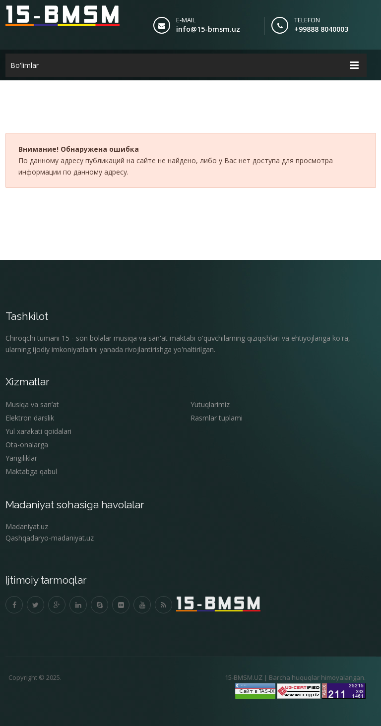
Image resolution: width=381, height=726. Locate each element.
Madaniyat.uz (26, 526)
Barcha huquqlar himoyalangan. (313, 677)
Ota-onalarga (26, 444)
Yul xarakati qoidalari (38, 431)
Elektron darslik (29, 418)
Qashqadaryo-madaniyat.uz (49, 538)
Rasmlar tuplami (216, 418)
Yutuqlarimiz (210, 404)
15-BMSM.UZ (239, 677)
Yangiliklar (21, 458)
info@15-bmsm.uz (208, 29)
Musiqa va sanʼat (32, 404)
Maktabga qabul (31, 471)
